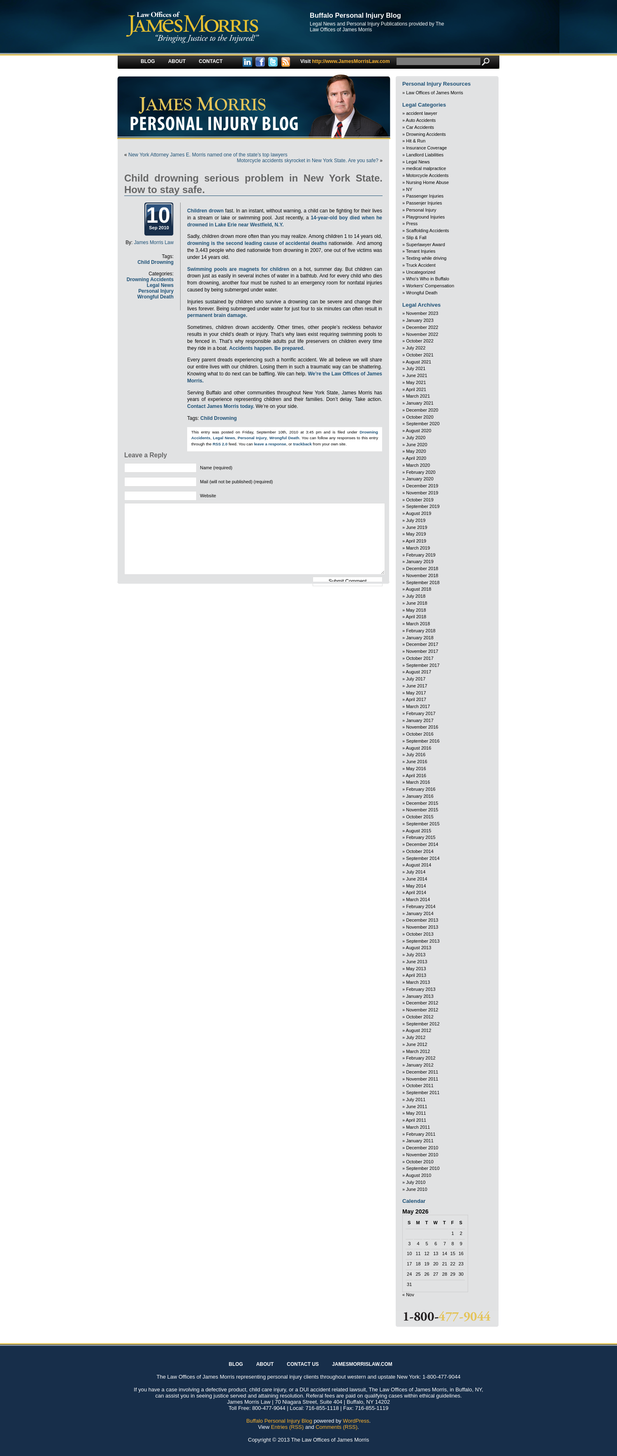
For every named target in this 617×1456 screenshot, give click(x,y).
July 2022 (415, 347)
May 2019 (416, 533)
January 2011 (420, 1140)
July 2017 (415, 678)
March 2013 (418, 982)
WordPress (356, 1421)
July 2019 (415, 520)
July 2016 (415, 754)
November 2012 (422, 1009)
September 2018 (422, 582)
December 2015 (422, 803)
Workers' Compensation (430, 285)
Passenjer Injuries (424, 202)
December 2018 (422, 568)
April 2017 (416, 699)
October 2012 (420, 1016)
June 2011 (416, 1106)
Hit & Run (415, 140)
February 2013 (421, 989)
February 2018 (421, 630)
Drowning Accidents (150, 279)
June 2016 (416, 761)
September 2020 (422, 423)
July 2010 (415, 1182)
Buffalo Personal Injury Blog (355, 15)
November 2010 (422, 1154)
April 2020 (416, 458)
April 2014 (416, 892)
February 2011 (421, 1134)
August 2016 (418, 747)
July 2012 (415, 1037)
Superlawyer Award (425, 244)
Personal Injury (156, 291)
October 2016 (420, 733)
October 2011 (420, 1085)
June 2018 (416, 603)
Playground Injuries (425, 216)
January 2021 (420, 403)
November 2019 (422, 492)
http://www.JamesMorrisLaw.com (345, 61)
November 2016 (422, 727)
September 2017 (422, 665)
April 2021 (416, 389)
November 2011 (422, 1078)
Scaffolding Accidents (427, 230)
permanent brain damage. (217, 315)
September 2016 (422, 740)
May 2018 (416, 610)
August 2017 (418, 671)
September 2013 (422, 941)
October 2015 (420, 816)
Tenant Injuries (421, 251)
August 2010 (418, 1175)
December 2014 (422, 844)
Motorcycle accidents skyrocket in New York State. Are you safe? (307, 160)
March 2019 (418, 547)
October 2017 (420, 658)
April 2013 (416, 975)
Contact (211, 61)
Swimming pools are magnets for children (238, 269)
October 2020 (420, 417)
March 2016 (418, 782)
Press (412, 223)
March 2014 (418, 899)
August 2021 (418, 361)
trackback (302, 444)
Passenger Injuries (424, 195)
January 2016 (420, 796)
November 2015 (422, 809)
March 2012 (418, 1051)
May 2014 (416, 885)
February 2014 (421, 906)
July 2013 (415, 954)
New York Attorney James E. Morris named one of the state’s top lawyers (208, 155)
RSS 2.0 (220, 444)
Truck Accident (421, 265)
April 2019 (416, 540)
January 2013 (420, 996)
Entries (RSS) (287, 1427)
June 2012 (416, 1044)
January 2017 (420, 720)
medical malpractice (426, 168)
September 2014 (422, 858)
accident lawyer (421, 113)
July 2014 (415, 871)
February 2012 (421, 1057)
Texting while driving (426, 258)
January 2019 (420, 561)
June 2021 (416, 375)
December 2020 (422, 410)
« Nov (408, 1294)
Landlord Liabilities (424, 154)
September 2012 (422, 1023)
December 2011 (422, 1071)
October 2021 (420, 354)
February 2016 (421, 789)
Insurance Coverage (426, 147)
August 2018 (418, 589)
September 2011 (422, 1092)
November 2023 (422, 313)
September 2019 (422, 506)
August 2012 (418, 1030)
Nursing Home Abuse (427, 182)
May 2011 (416, 1113)
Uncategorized (420, 272)
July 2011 (415, 1099)
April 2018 (416, 616)
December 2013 (422, 920)
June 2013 (416, 961)
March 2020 (418, 465)
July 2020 (415, 437)
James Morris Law (154, 242)
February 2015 (421, 837)
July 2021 (415, 368)
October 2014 (420, 851)
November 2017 (422, 651)
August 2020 (418, 430)
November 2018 (422, 575)
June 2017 (416, 685)
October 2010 (420, 1161)
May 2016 (416, 768)
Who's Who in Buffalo (427, 278)
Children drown (205, 211)
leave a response (270, 444)
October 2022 (420, 340)
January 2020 (420, 478)
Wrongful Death (155, 297)
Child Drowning (155, 262)
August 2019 (418, 513)
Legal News (160, 285)
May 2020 (416, 451)
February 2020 (421, 472)
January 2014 (420, 913)
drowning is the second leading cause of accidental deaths (257, 243)
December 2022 (422, 327)
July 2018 (415, 596)
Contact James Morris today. (220, 406)
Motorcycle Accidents (427, 175)
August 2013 (418, 947)
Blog (148, 61)
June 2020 (416, 444)
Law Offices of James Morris (434, 92)
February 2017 (421, 713)
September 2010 (422, 1168)
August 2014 (418, 864)
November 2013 (422, 927)
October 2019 (420, 499)
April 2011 (416, 1120)
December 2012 (422, 1002)
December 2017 (422, 644)
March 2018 (418, 623)
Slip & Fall (416, 237)
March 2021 (418, 396)
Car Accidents (420, 127)
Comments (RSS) (336, 1427)
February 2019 (421, 554)
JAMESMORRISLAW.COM (362, 1364)
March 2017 (418, 706)
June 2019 (416, 527)
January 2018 (420, 637)
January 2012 (420, 1064)
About (177, 61)
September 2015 (422, 823)
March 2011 (418, 1127)
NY (409, 189)
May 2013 (416, 968)
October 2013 (420, 934)
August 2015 (418, 830)
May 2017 (416, 692)
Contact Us (303, 1364)
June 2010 (416, 1189)
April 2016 (416, 775)
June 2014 (416, 878)
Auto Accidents (421, 120)
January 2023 (420, 320)
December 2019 (422, 485)
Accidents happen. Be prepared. (266, 348)
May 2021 (416, 382)
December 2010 (422, 1147)
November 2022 (422, 334)
